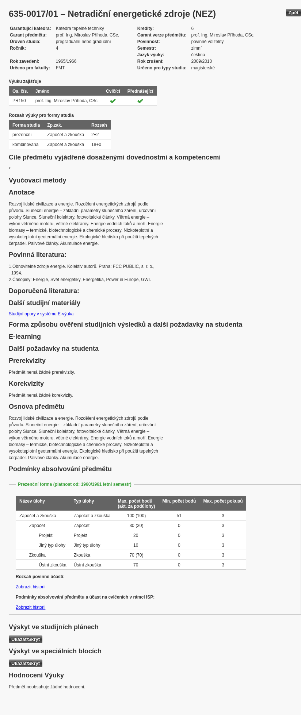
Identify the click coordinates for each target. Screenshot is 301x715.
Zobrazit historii (30, 586)
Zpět (293, 12)
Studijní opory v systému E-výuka (41, 313)
